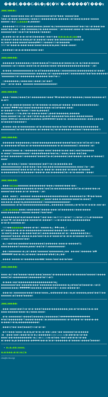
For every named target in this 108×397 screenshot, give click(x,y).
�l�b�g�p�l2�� (67, 37)
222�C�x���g (11, 210)
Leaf (42, 199)
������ (17, 227)
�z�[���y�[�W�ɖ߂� (14, 352)
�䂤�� (14, 186)
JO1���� (22, 22)
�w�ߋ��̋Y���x (15, 347)
